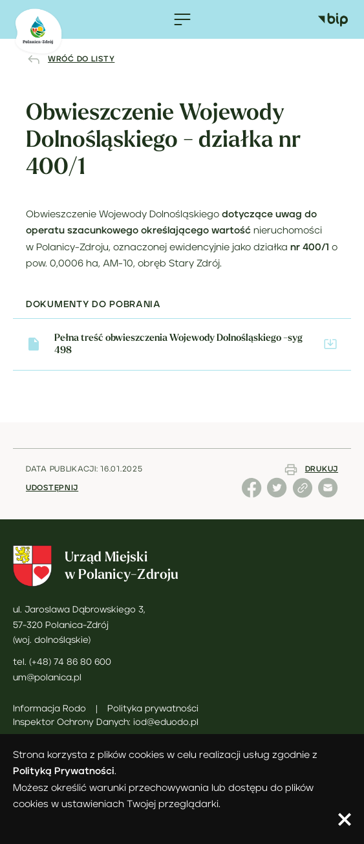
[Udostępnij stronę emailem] (328, 495)
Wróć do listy (81, 59)
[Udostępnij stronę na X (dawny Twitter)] (278, 495)
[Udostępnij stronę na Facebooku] (253, 495)
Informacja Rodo (49, 708)
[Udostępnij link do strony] (304, 495)
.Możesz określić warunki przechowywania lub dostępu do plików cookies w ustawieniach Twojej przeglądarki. (163, 789)
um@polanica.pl (47, 677)
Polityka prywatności (152, 708)
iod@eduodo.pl (165, 722)
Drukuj (321, 469)
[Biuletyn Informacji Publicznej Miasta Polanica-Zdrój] (339, 19)
